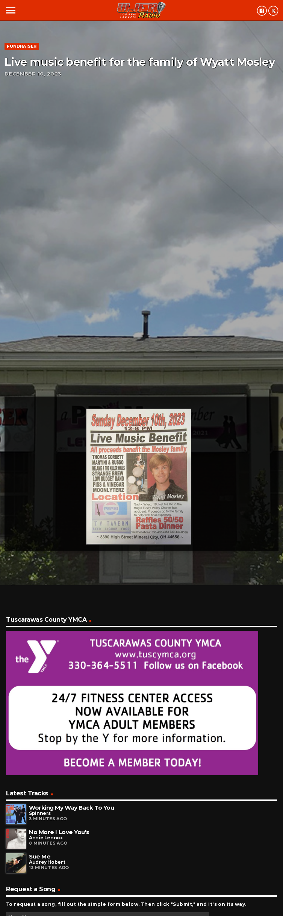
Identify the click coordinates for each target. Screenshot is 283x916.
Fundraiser (21, 46)
